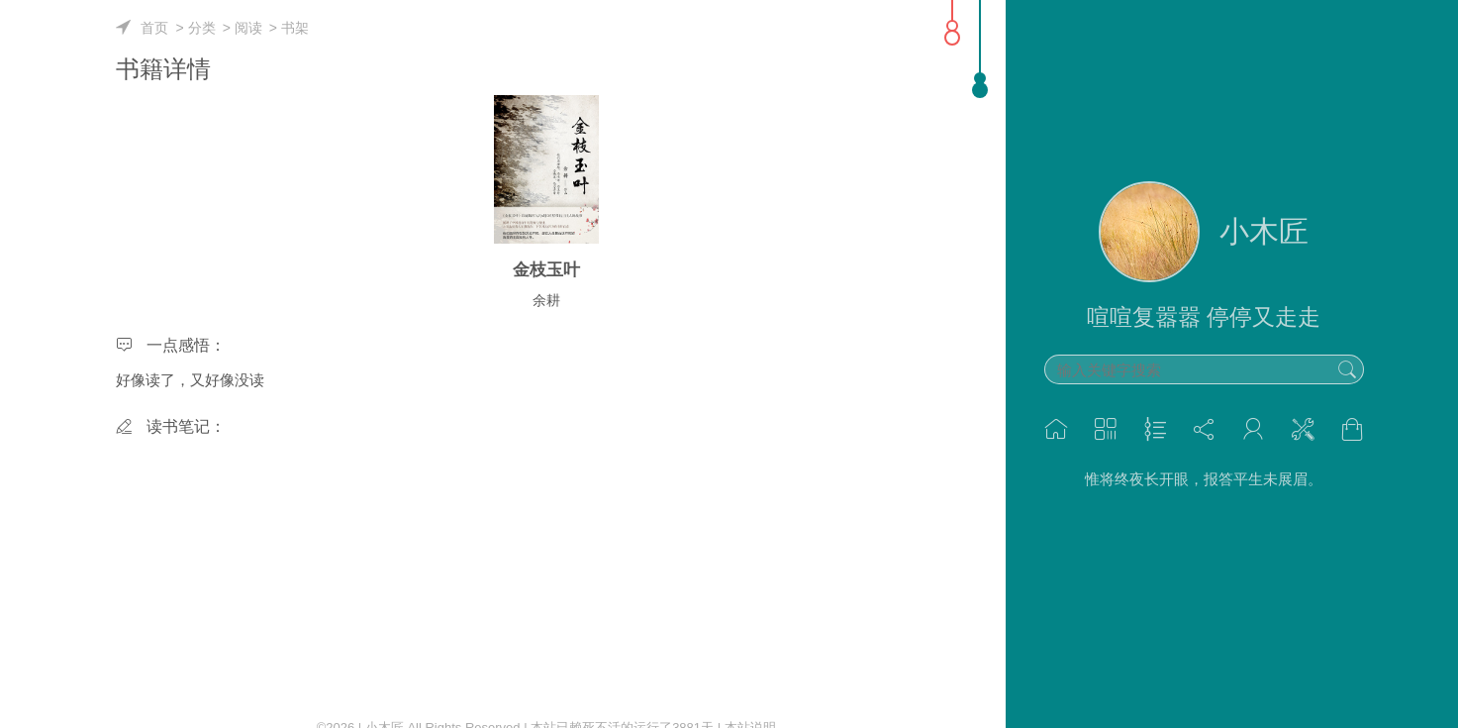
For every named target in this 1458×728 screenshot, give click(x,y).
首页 (154, 28)
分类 (202, 28)
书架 (295, 28)
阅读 (248, 28)
